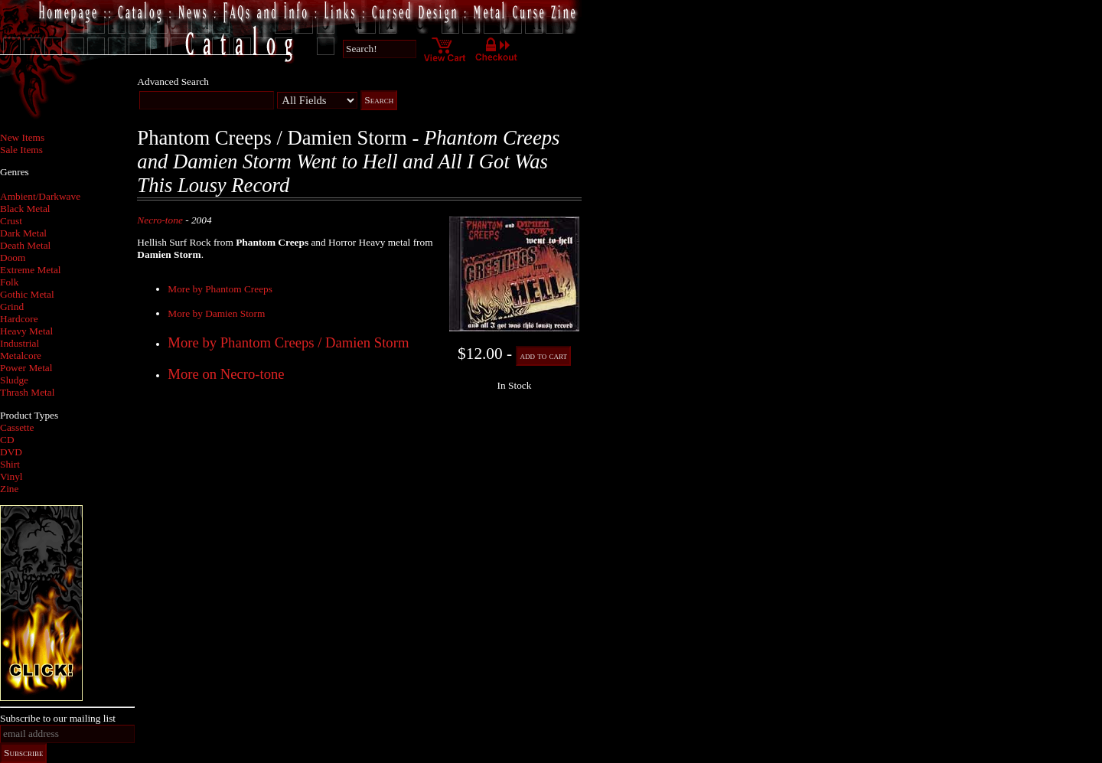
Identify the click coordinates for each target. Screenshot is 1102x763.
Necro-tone (159, 220)
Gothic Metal (27, 294)
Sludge (14, 380)
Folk (9, 282)
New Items (22, 137)
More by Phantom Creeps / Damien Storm (288, 342)
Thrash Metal (27, 392)
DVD (11, 452)
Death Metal (25, 245)
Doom (12, 257)
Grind (12, 306)
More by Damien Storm (216, 313)
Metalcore (20, 355)
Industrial (19, 343)
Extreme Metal (30, 270)
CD (7, 439)
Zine (9, 488)
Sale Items (21, 149)
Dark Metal (23, 233)
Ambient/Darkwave (40, 196)
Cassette (17, 427)
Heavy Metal (26, 331)
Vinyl (11, 476)
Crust (11, 221)
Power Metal (26, 367)
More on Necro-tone (226, 374)
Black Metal (25, 208)
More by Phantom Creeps (220, 289)
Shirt (10, 464)
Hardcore (19, 318)
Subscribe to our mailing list (58, 718)
